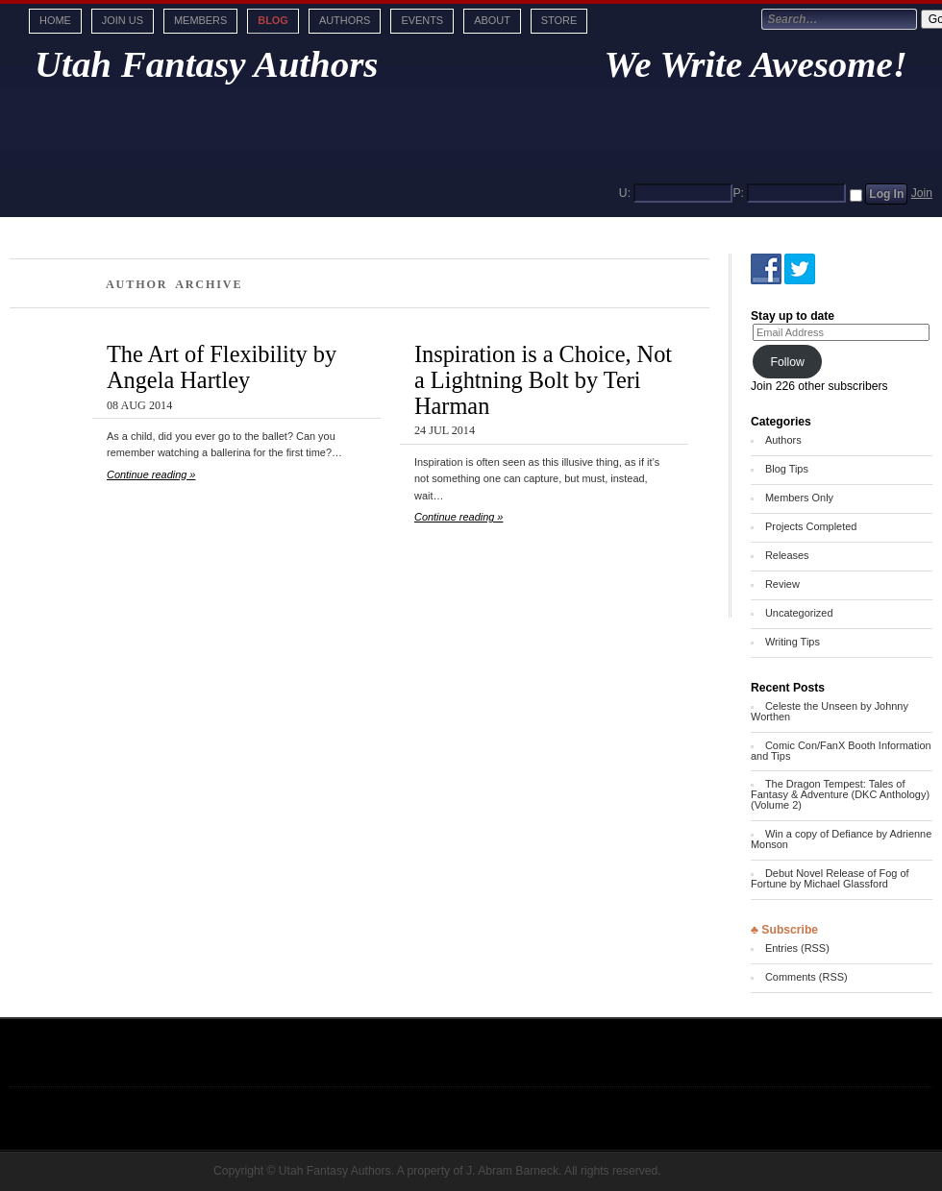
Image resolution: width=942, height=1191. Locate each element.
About (492, 20)
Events (422, 20)
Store (559, 20)
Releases (787, 555)
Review (782, 584)
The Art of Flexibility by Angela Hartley (221, 367)
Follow (787, 362)
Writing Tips (792, 641)
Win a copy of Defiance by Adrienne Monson (841, 839)
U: (625, 193)
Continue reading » (151, 474)
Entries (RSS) (797, 948)
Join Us (122, 20)
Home (55, 20)
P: (738, 193)
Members (200, 20)
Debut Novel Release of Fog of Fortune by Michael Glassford (830, 878)
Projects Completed (810, 526)
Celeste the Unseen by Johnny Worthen (829, 711)
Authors (344, 20)
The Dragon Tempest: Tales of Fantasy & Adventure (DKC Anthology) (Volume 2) (840, 794)
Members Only (799, 497)
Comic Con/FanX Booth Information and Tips (841, 751)
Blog (273, 20)
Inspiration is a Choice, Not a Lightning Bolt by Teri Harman (543, 380)
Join (921, 193)
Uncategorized (799, 613)
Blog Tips (786, 468)
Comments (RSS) (806, 977)
